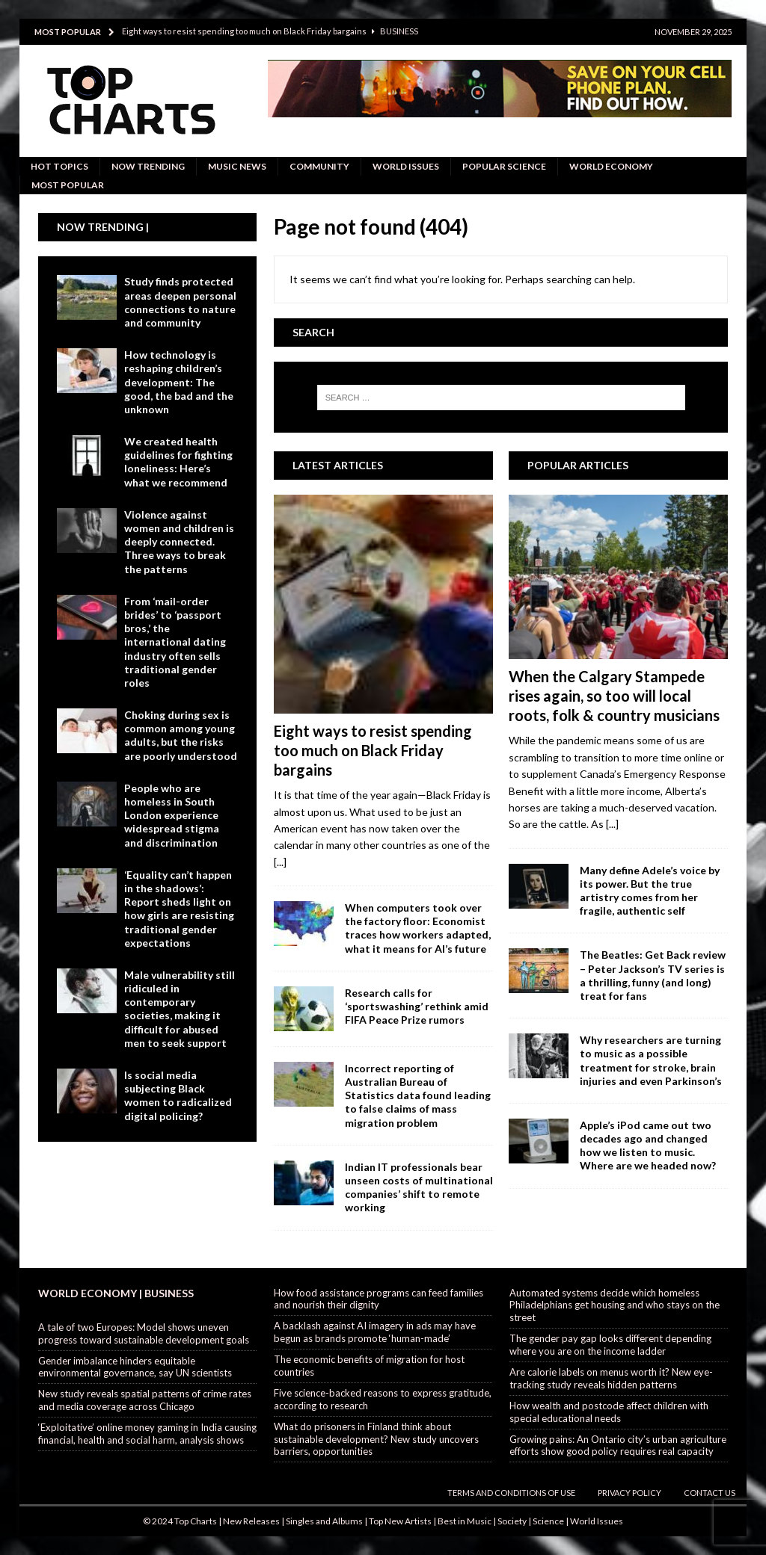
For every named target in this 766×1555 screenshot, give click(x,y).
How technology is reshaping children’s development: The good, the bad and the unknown (178, 381)
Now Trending (148, 166)
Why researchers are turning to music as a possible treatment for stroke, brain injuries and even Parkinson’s (651, 1060)
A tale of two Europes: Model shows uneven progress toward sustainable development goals (143, 1333)
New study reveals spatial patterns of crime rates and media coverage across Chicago (144, 1400)
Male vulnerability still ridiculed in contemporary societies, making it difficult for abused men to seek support (179, 1008)
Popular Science (504, 166)
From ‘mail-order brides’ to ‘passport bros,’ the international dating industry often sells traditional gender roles (175, 642)
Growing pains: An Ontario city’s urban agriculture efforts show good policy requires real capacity (617, 1445)
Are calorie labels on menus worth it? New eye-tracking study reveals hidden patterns (611, 1378)
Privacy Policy (629, 1492)
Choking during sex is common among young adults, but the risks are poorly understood (180, 735)
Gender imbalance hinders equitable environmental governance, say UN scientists (135, 1367)
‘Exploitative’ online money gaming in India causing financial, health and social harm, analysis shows (147, 1433)
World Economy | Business (116, 1293)
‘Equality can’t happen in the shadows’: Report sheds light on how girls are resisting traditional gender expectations (179, 908)
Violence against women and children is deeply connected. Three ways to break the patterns (179, 541)
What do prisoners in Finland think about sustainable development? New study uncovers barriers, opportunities (376, 1439)
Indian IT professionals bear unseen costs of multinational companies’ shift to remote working (419, 1187)
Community (319, 166)
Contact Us (709, 1492)
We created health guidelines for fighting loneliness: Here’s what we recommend (178, 462)
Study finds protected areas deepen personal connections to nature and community (180, 302)
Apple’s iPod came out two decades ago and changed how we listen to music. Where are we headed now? (648, 1145)
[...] (280, 862)
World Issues (406, 166)
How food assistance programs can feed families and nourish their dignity (378, 1299)
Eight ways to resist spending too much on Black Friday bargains (373, 750)
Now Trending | (103, 226)
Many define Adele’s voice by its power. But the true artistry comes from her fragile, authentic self (650, 891)
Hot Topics (59, 166)
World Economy (611, 166)
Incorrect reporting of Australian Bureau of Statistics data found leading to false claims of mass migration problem (418, 1095)
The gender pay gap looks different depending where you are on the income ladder (610, 1344)
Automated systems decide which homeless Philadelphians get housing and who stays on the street (614, 1305)
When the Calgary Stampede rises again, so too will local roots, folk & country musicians (614, 695)
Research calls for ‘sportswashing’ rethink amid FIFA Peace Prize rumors (416, 1006)
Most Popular (67, 185)
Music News (237, 166)
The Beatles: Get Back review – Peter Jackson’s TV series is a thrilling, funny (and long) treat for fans (653, 975)
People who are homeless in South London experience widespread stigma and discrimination (171, 815)
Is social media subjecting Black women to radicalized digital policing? (178, 1095)
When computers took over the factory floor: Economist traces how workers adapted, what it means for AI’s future (418, 928)
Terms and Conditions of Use (511, 1492)
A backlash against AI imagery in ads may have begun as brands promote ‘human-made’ (375, 1332)
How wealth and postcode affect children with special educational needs (608, 1412)
